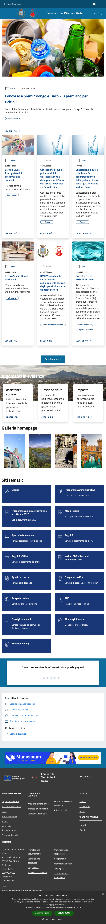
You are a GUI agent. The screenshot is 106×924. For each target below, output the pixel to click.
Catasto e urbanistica (37, 813)
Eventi (83, 830)
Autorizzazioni (60, 810)
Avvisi (13, 88)
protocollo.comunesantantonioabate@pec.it (23, 890)
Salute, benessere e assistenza (63, 803)
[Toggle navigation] (5, 13)
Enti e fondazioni (9, 816)
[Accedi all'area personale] (94, 4)
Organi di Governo (10, 801)
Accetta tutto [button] (42, 913)
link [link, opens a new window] (79, 907)
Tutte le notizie (53, 359)
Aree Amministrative (11, 806)
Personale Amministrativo (9, 828)
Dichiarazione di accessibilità (61, 875)
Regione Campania (13, 4)
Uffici (4, 811)
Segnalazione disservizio (34, 860)
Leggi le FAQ (33, 867)
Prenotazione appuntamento (34, 851)
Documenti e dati (10, 835)
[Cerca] (100, 13)
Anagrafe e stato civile (38, 803)
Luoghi (83, 825)
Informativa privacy (63, 863)
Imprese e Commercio (38, 808)
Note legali (59, 868)
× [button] (103, 894)
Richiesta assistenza (37, 872)
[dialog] (53, 907)
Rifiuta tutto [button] (64, 913)
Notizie (83, 801)
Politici (5, 821)
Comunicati (85, 806)
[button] (53, 919)
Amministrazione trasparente (62, 851)
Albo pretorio (60, 858)
